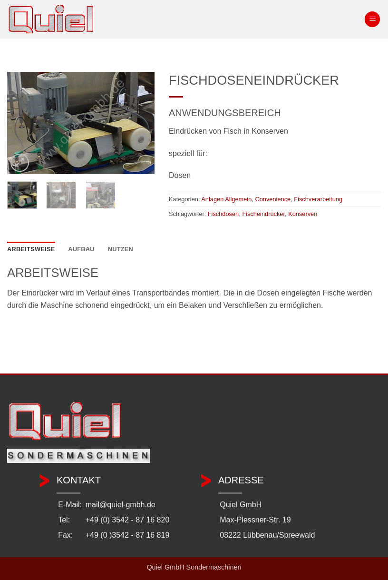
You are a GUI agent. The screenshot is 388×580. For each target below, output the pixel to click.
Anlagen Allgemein (226, 199)
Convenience (273, 199)
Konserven (302, 213)
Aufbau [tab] (81, 249)
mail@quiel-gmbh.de (120, 505)
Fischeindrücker (263, 213)
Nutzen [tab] (120, 249)
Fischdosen (223, 213)
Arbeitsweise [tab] (31, 249)
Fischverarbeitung (318, 199)
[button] (372, 19)
